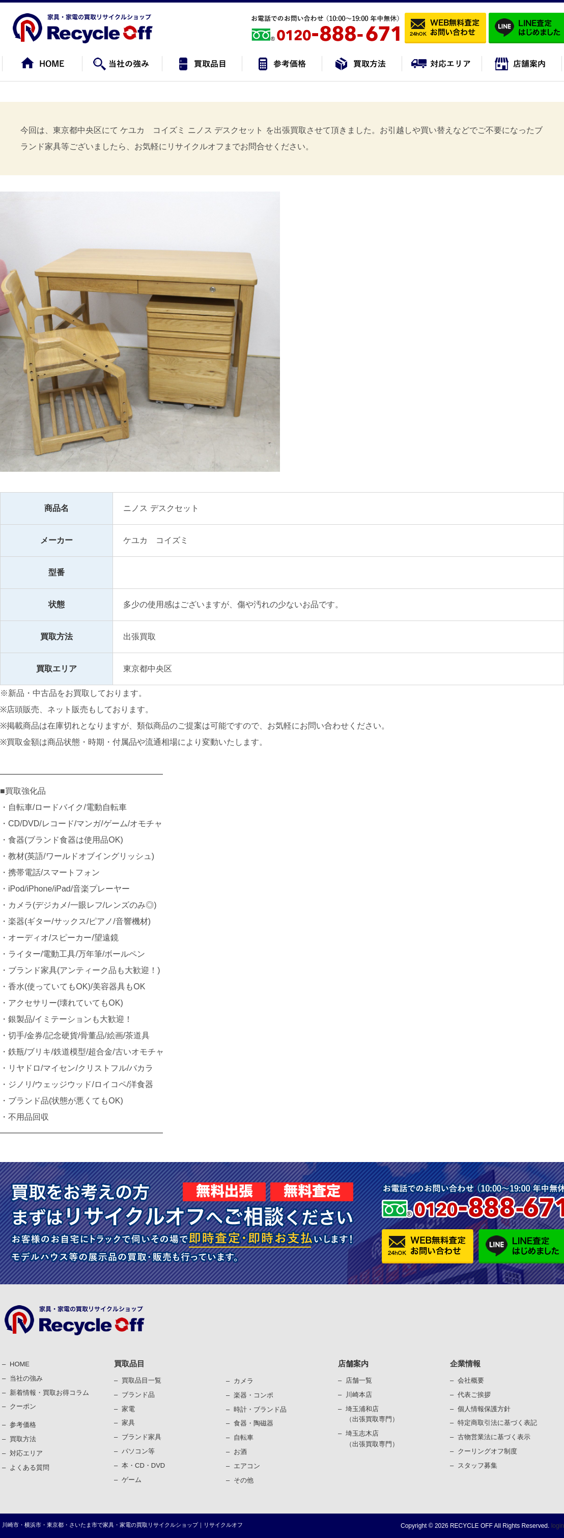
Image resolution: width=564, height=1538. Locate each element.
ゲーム (132, 1479)
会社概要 (471, 1380)
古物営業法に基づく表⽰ (494, 1437)
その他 (243, 1480)
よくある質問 (29, 1467)
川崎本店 (359, 1394)
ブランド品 (138, 1394)
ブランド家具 (141, 1437)
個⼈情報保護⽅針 (484, 1409)
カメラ (243, 1381)
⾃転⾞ (243, 1437)
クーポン (23, 1406)
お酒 (240, 1451)
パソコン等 (138, 1451)
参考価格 (23, 1424)
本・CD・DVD (143, 1465)
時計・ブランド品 (260, 1409)
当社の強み (26, 1378)
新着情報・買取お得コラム (49, 1392)
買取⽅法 (23, 1439)
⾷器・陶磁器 (253, 1423)
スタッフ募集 (477, 1465)
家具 (128, 1422)
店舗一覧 (359, 1380)
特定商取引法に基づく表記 (497, 1422)
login (556, 1525)
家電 (128, 1409)
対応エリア (26, 1453)
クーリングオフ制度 (487, 1451)
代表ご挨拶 (474, 1394)
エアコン (247, 1466)
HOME (20, 1364)
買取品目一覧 (141, 1380)
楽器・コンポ (253, 1395)
